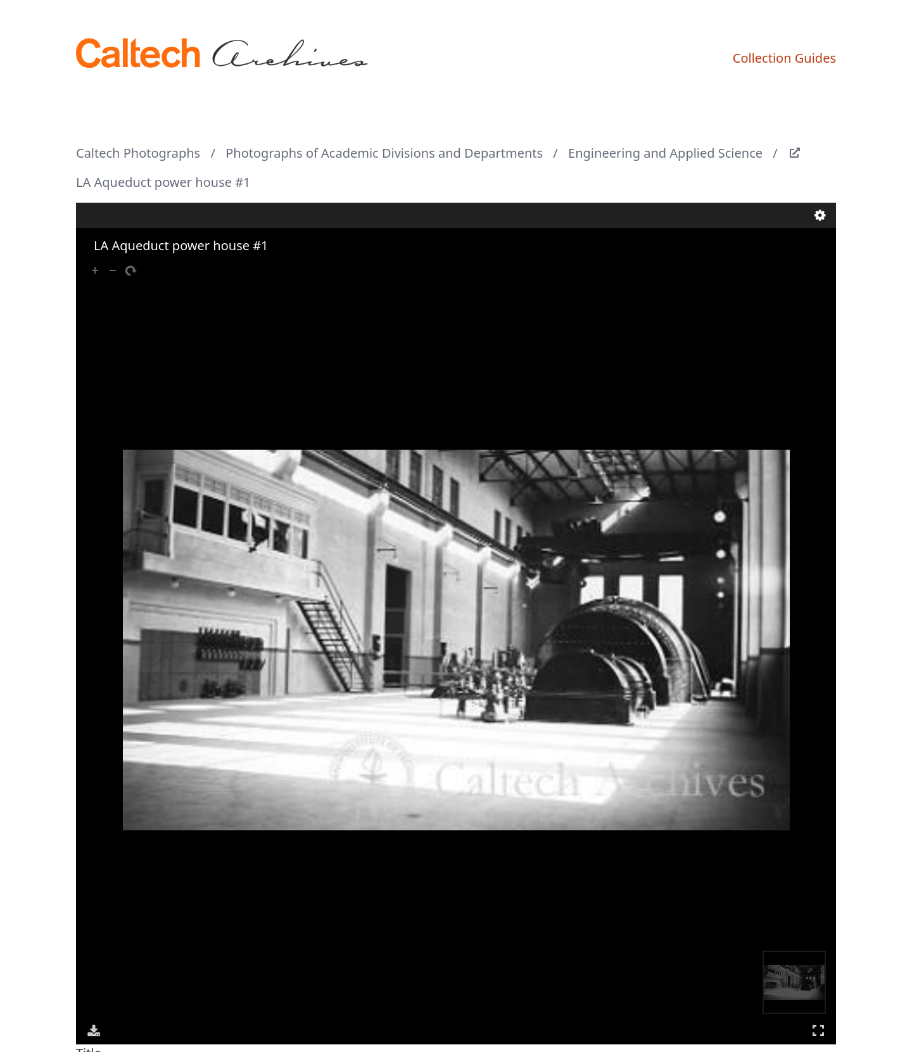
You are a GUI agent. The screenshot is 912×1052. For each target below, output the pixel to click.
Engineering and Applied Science (665, 153)
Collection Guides (784, 58)
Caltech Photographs (138, 153)
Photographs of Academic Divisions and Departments (384, 153)
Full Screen (818, 1030)
